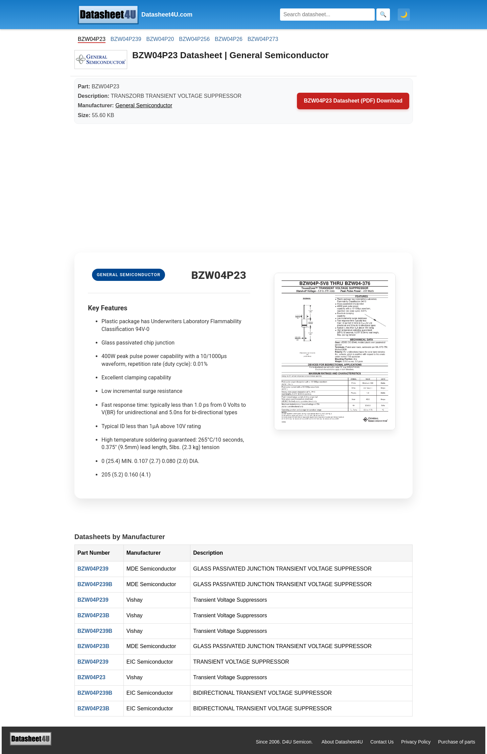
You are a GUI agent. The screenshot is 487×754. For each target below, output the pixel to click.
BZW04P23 (91, 677)
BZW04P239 (126, 39)
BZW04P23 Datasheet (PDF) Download (353, 101)
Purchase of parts (456, 742)
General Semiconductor (143, 105)
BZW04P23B (93, 615)
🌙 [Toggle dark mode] (404, 14)
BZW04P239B (94, 584)
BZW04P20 (160, 39)
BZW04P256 (194, 39)
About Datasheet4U (342, 742)
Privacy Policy (416, 742)
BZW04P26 (228, 39)
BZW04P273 (263, 39)
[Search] (327, 14)
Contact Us (382, 742)
